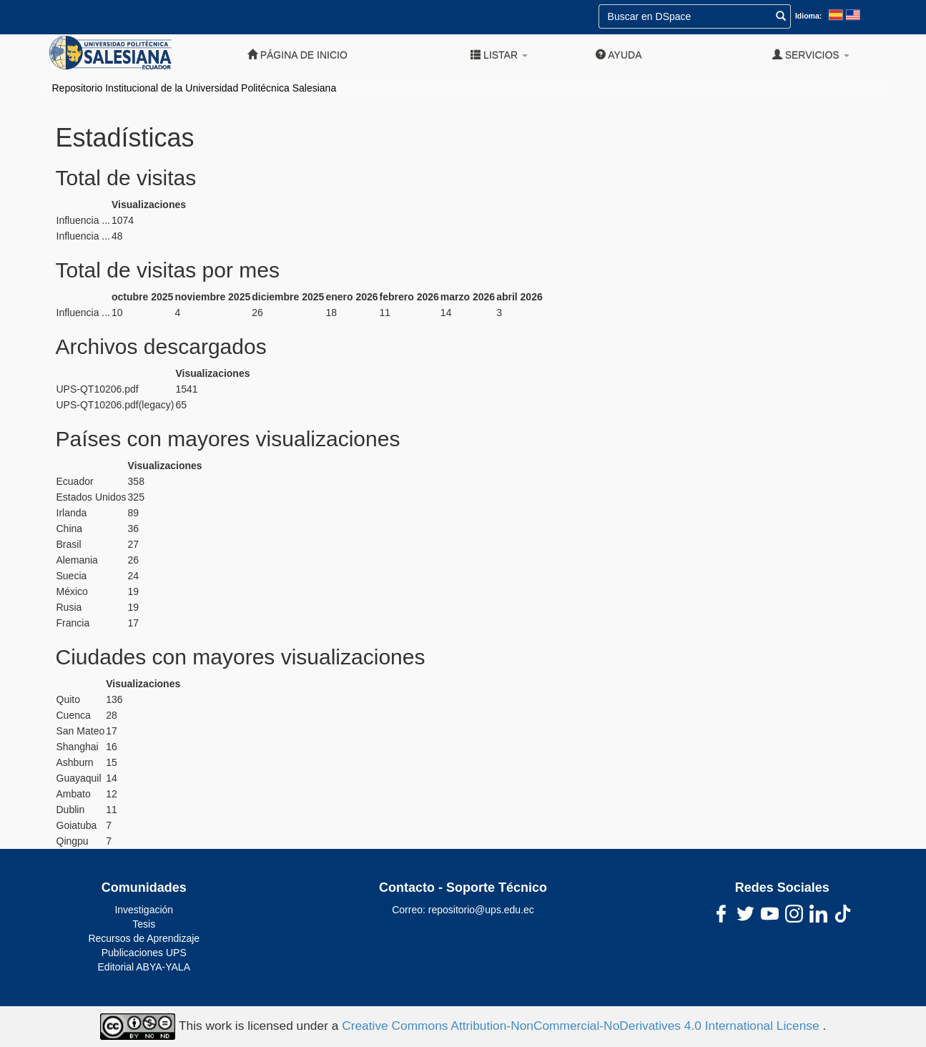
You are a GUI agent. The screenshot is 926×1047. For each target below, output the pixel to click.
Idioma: (808, 15)
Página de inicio (297, 55)
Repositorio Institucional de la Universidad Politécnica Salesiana (194, 88)
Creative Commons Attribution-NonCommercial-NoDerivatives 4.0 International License (582, 1025)
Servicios (810, 55)
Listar (499, 55)
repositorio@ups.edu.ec (481, 909)
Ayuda (618, 55)
